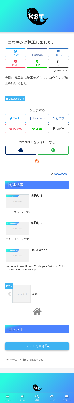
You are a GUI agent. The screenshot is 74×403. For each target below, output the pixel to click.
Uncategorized (15, 98)
